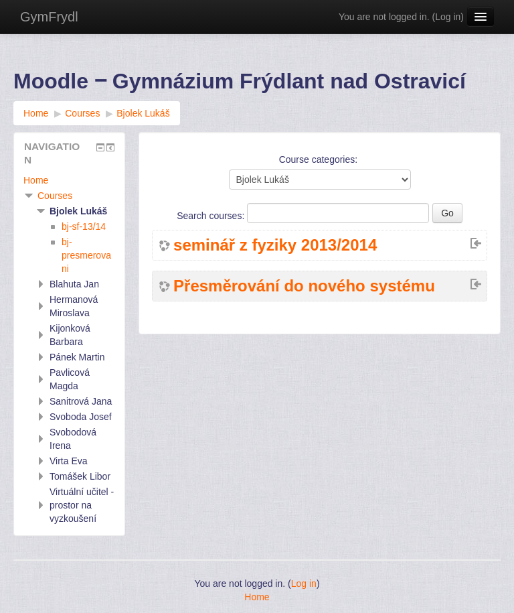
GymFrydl (49, 16)
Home (35, 180)
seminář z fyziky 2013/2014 (275, 245)
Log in (447, 16)
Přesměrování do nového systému (304, 286)
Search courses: (212, 215)
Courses (54, 195)
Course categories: (318, 159)
